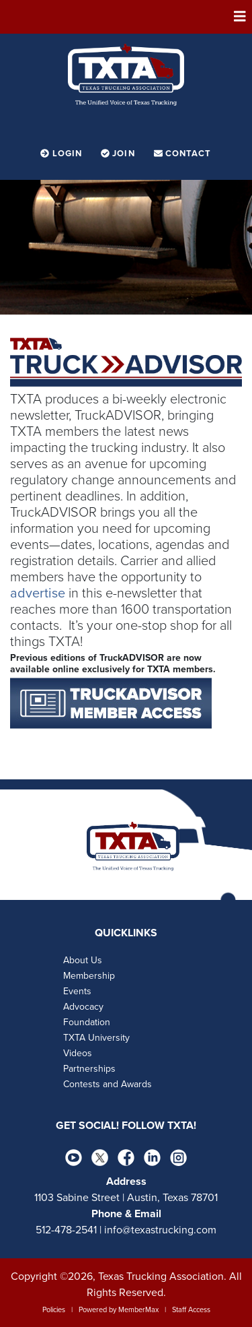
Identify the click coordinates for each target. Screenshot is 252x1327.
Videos (77, 1053)
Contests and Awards (107, 1084)
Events (77, 991)
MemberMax (138, 1309)
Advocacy (83, 1006)
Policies (53, 1309)
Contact (183, 153)
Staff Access (191, 1309)
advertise (37, 593)
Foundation (86, 1022)
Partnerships (89, 1068)
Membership (89, 975)
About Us (82, 960)
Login (62, 153)
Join (119, 153)
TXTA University (96, 1037)
